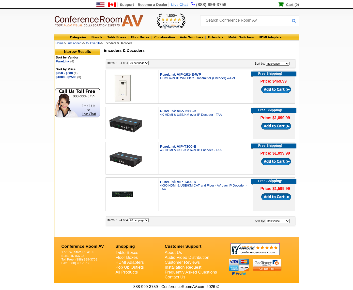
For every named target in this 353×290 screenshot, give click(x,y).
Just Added (74, 43)
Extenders (216, 37)
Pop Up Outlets (130, 267)
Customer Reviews (182, 262)
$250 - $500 (67, 73)
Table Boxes (116, 37)
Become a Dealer (153, 4)
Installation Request (183, 267)
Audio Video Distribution (187, 257)
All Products (127, 272)
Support (127, 4)
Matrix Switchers (241, 37)
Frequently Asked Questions (191, 272)
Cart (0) (292, 4)
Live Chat (179, 4)
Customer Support (183, 246)
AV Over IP (93, 43)
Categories (78, 37)
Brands (97, 37)
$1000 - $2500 (68, 77)
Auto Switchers (191, 37)
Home (59, 43)
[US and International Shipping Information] (106, 4)
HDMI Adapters (270, 37)
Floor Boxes (140, 37)
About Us (173, 252)
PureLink (65, 61)
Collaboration (164, 37)
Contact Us (175, 277)
